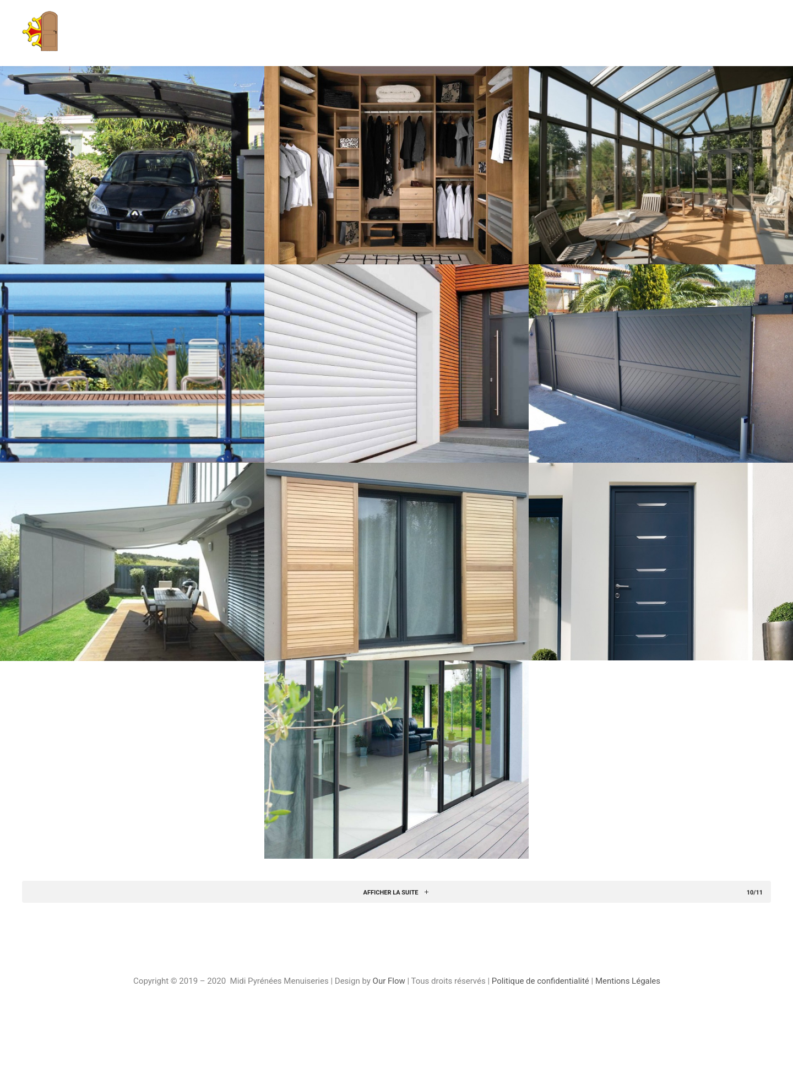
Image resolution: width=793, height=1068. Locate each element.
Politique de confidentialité (540, 981)
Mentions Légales (627, 981)
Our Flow (390, 981)
